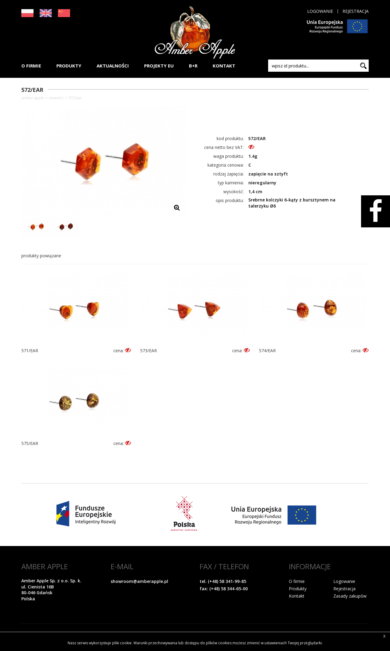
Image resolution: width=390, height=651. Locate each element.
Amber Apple (32, 98)
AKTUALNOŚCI (113, 66)
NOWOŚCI (56, 98)
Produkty (298, 588)
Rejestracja (355, 11)
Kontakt (296, 596)
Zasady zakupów (350, 596)
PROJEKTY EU (159, 66)
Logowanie (320, 11)
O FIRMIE (31, 66)
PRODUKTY (68, 66)
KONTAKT (224, 66)
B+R (193, 66)
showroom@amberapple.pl (139, 581)
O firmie (297, 581)
